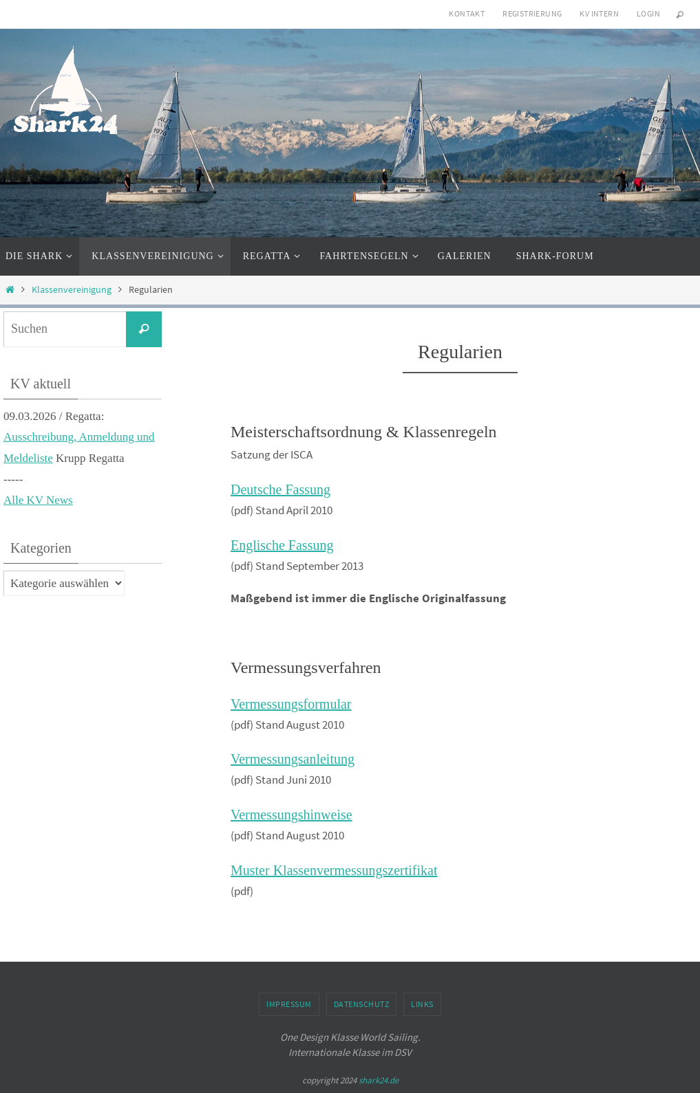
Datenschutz (362, 1004)
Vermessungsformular (291, 703)
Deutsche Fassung (280, 489)
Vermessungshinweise (291, 814)
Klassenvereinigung (72, 290)
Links (422, 1004)
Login (648, 13)
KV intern (599, 13)
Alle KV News (38, 500)
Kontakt (467, 13)
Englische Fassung (282, 545)
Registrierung (532, 13)
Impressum (289, 1004)
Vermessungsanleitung (292, 758)
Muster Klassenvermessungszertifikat (334, 870)
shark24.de (379, 1080)
